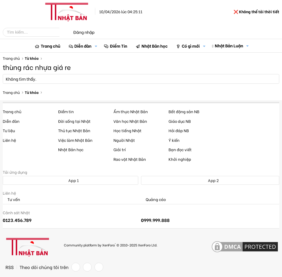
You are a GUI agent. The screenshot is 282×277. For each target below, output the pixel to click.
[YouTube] (98, 267)
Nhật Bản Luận (229, 45)
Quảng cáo (153, 199)
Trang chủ (50, 46)
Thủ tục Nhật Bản (74, 130)
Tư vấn (11, 199)
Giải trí (119, 149)
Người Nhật (124, 140)
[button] (96, 46)
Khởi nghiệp (180, 159)
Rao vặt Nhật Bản (129, 159)
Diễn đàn (82, 46)
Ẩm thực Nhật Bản (130, 111)
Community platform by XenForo (110, 244)
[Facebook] (75, 267)
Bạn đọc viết (180, 149)
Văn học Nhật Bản (130, 121)
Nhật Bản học (155, 46)
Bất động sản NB (184, 111)
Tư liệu (9, 130)
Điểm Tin (118, 46)
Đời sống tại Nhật (74, 121)
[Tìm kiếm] (35, 32)
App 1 (70, 180)
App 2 (210, 180)
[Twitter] (87, 267)
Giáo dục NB (180, 121)
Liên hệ (9, 140)
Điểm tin (66, 111)
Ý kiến (174, 140)
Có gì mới (191, 46)
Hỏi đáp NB (179, 130)
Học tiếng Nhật (127, 130)
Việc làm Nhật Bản (75, 140)
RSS (10, 267)
